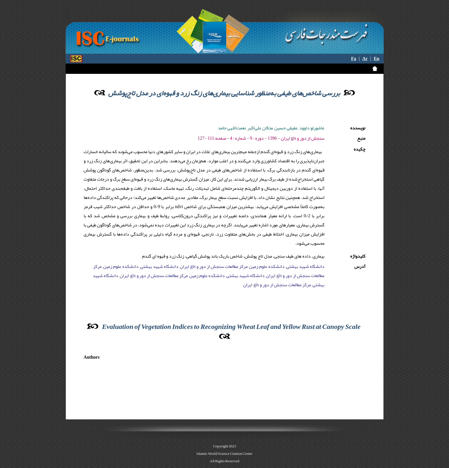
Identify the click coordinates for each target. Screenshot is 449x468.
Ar (365, 58)
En (376, 58)
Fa (353, 58)
